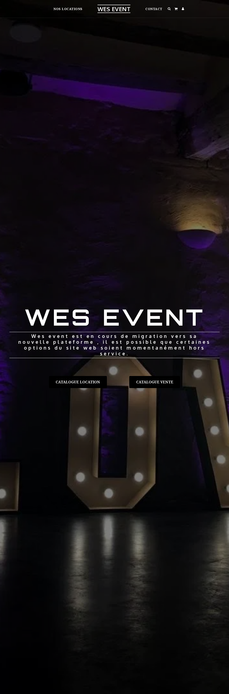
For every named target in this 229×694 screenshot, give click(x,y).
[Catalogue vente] (154, 382)
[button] (169, 8)
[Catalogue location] (78, 382)
